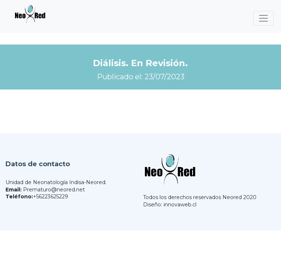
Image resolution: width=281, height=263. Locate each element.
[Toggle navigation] (263, 18)
